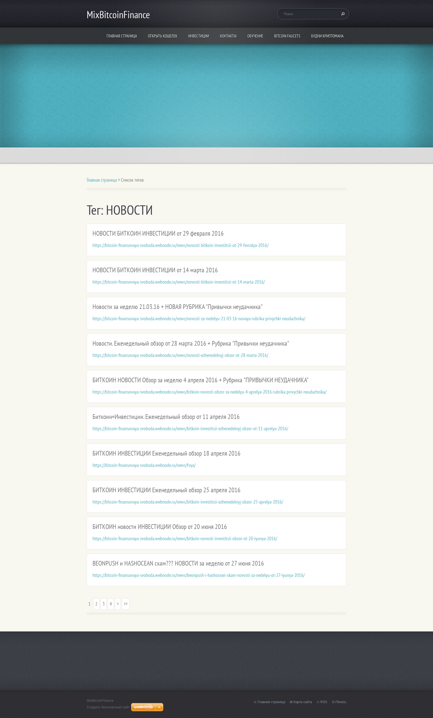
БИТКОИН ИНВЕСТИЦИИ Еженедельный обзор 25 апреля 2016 (167, 490)
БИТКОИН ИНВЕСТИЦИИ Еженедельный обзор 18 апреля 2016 (167, 453)
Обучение (255, 36)
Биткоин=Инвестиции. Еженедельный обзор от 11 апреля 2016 (166, 416)
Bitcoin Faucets (287, 36)
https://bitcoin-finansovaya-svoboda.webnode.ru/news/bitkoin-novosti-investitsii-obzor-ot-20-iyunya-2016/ (185, 538)
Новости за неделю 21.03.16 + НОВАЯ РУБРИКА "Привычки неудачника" (178, 306)
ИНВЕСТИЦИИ (198, 36)
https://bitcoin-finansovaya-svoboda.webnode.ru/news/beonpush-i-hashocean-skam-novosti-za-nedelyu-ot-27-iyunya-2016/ (199, 575)
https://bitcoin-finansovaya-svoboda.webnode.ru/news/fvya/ (144, 465)
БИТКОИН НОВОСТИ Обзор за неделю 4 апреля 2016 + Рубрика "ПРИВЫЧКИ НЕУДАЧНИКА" (200, 380)
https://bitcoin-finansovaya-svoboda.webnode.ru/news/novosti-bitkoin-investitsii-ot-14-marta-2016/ (179, 282)
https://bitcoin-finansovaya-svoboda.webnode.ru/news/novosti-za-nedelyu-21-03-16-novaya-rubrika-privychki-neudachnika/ (199, 318)
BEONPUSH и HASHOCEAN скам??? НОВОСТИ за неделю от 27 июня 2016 (178, 563)
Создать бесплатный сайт (108, 707)
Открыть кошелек (162, 36)
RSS (323, 702)
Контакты (228, 36)
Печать (341, 702)
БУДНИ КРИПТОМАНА (327, 36)
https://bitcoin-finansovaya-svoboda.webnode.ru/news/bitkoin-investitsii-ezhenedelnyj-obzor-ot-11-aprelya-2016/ (190, 428)
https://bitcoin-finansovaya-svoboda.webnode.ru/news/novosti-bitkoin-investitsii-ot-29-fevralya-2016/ (180, 245)
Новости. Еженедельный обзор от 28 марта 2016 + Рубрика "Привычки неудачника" (191, 343)
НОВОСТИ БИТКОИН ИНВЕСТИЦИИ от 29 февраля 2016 (158, 233)
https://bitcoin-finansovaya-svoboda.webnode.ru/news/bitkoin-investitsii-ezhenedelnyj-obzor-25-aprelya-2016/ (188, 502)
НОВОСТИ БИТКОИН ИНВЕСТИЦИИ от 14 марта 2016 (155, 270)
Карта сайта (303, 702)
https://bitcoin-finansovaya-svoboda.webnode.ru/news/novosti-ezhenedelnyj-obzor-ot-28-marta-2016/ (180, 355)
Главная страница (122, 36)
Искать (342, 14)
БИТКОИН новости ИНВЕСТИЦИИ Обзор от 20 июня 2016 (160, 526)
